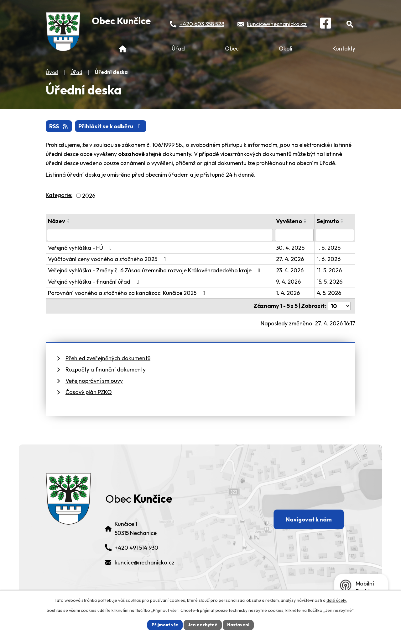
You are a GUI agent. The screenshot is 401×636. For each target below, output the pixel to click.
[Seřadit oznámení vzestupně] (68, 219)
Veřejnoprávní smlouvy (94, 380)
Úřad (178, 48)
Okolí (285, 48)
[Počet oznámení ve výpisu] (339, 306)
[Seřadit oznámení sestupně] (68, 222)
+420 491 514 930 (136, 547)
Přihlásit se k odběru (110, 126)
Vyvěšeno (289, 221)
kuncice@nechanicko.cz (277, 24)
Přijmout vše (165, 625)
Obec (232, 48)
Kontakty (343, 48)
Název (56, 221)
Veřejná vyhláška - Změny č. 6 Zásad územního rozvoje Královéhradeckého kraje (155, 270)
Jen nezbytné (202, 625)
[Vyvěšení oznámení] (294, 235)
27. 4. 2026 (290, 259)
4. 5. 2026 (329, 293)
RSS (59, 126)
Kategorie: (59, 195)
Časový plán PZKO (88, 391)
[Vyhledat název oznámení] (160, 235)
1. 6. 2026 (329, 247)
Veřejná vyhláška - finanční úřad (95, 281)
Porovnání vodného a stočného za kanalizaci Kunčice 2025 (128, 293)
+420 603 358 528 (202, 24)
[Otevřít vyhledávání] (349, 24)
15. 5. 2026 (329, 281)
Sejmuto (328, 221)
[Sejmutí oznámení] (335, 235)
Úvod (122, 48)
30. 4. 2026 (290, 247)
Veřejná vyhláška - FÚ (81, 247)
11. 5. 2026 (329, 270)
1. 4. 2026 (288, 293)
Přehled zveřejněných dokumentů (107, 357)
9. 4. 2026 (288, 281)
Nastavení (238, 625)
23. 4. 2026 (290, 270)
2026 (88, 195)
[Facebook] (325, 24)
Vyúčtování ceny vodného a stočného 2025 (108, 259)
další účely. (336, 600)
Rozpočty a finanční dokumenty (105, 369)
